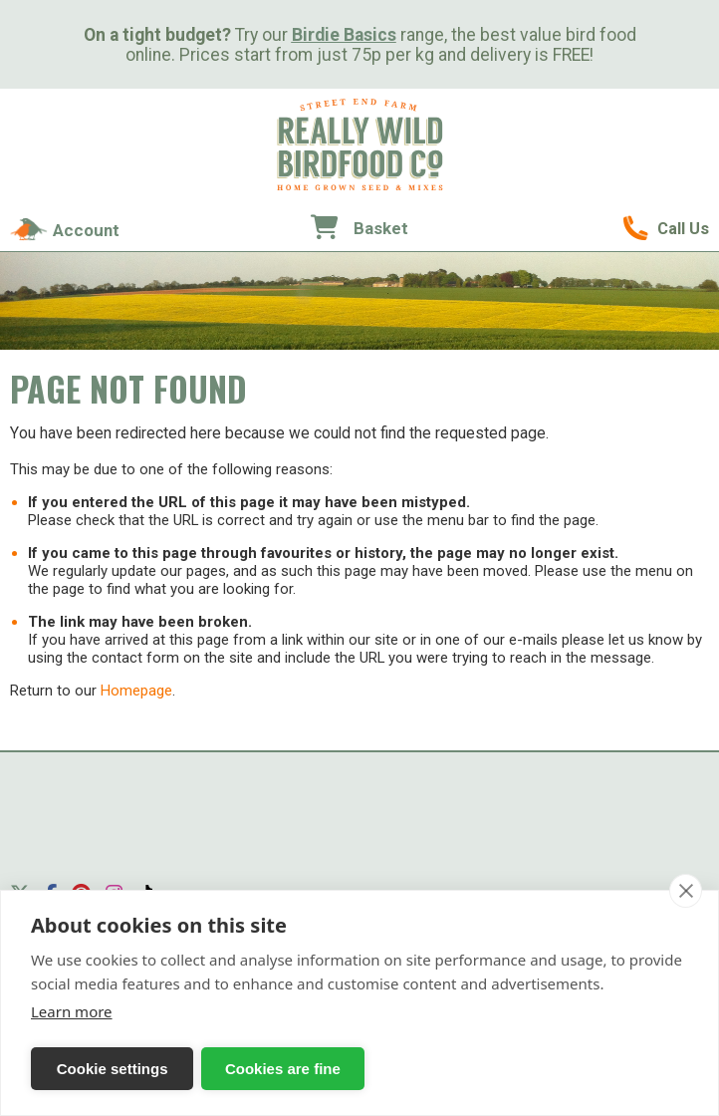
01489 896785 (666, 228)
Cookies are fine (240, 1068)
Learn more (72, 1011)
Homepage (136, 690)
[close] (685, 891)
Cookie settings (98, 1068)
